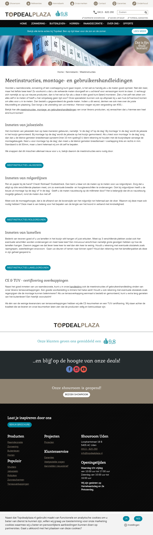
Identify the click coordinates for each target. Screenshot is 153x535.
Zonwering (38, 23)
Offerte (128, 23)
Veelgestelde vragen (54, 462)
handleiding (76, 286)
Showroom (12, 3)
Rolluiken (12, 475)
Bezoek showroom (76, 394)
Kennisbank (56, 3)
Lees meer (140, 31)
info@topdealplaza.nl (92, 453)
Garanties (119, 3)
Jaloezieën (12, 471)
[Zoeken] (146, 13)
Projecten (49, 442)
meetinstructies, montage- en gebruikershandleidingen (48, 109)
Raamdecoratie (93, 23)
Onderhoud (140, 3)
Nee (138, 518)
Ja (126, 518)
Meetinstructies (88, 72)
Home (23, 23)
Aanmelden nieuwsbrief (56, 466)
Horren (74, 23)
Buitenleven (57, 23)
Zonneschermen (15, 480)
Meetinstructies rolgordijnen (26, 219)
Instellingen (131, 525)
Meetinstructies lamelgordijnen (28, 267)
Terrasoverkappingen (18, 484)
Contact (100, 3)
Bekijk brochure (19, 424)
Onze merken (78, 3)
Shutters (11, 467)
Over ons (113, 23)
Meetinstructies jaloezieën (24, 165)
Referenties (34, 3)
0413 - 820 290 (105, 12)
